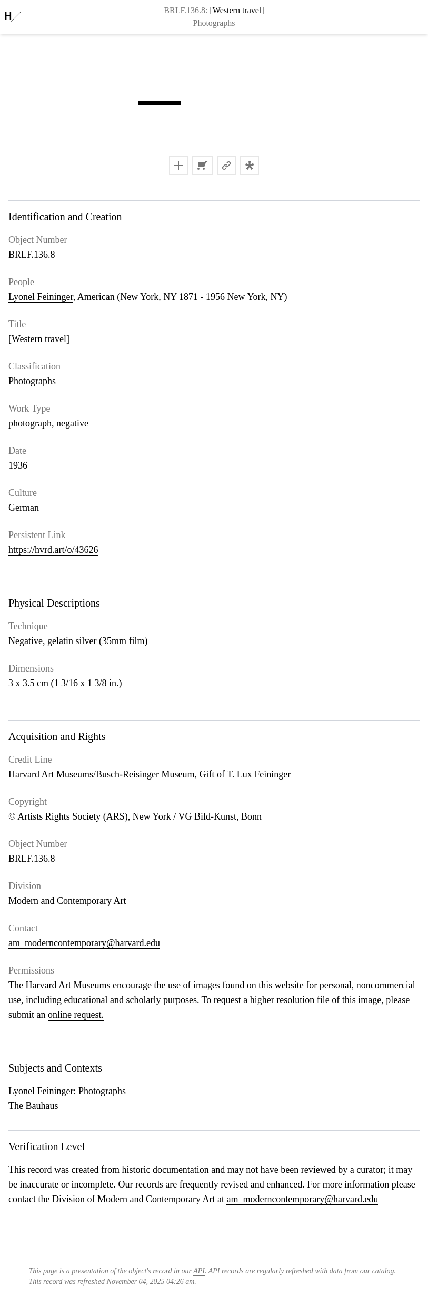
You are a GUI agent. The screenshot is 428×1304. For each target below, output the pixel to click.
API (199, 1271)
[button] (159, 103)
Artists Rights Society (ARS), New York (94, 816)
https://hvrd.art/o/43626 (53, 549)
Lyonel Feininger (40, 296)
